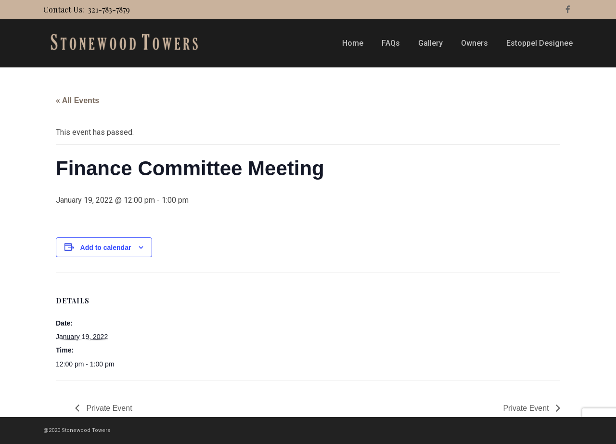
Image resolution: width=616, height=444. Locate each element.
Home (352, 43)
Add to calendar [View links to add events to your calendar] (105, 247)
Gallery (430, 43)
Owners (474, 43)
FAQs (391, 43)
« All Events (77, 100)
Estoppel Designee (539, 43)
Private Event (108, 408)
